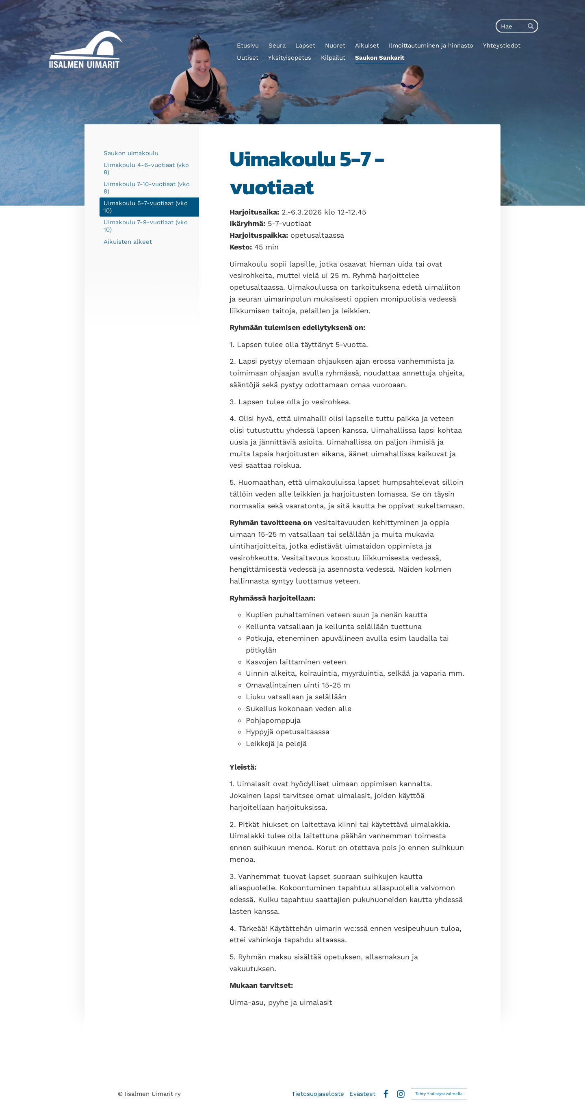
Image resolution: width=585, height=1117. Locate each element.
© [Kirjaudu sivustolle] (121, 1093)
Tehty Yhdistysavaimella (439, 1093)
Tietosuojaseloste (318, 1094)
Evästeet (362, 1094)
